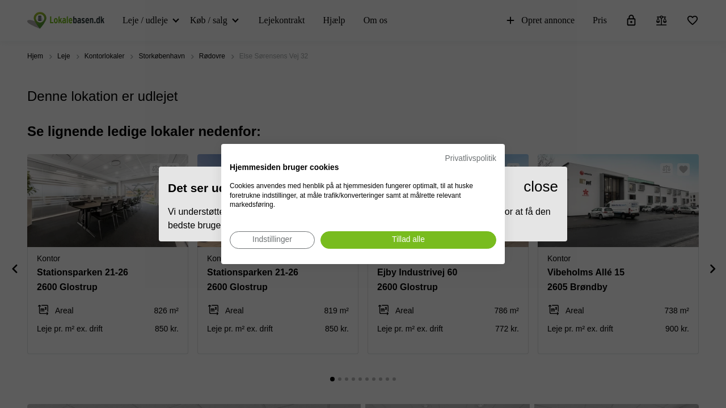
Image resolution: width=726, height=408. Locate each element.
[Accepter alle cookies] (408, 240)
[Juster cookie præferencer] (272, 240)
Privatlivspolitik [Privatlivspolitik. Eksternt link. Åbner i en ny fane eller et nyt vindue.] (470, 158)
